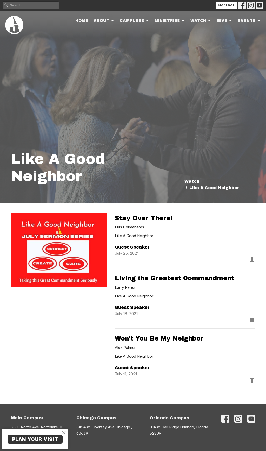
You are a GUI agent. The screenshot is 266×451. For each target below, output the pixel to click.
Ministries (170, 20)
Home (81, 20)
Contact (226, 5)
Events (249, 20)
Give (224, 20)
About (104, 20)
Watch (200, 20)
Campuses (134, 20)
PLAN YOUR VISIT (35, 439)
